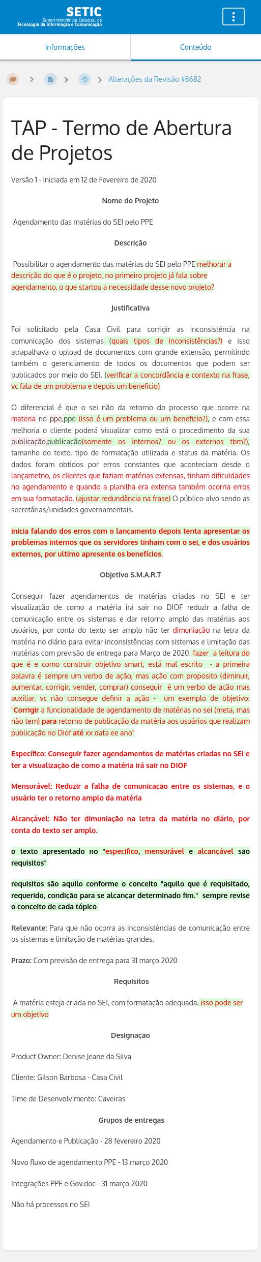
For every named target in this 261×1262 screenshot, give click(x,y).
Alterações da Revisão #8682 (154, 79)
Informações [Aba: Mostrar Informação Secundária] (65, 47)
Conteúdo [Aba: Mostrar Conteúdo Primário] (195, 47)
